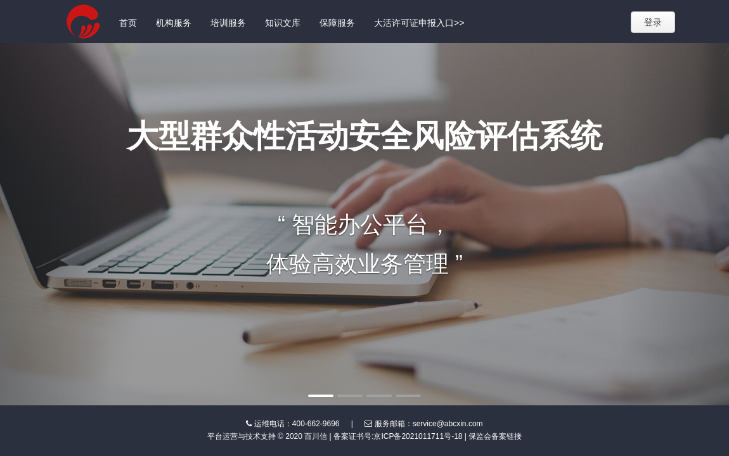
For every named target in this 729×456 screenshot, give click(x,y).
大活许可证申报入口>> (419, 23)
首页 (128, 23)
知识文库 (282, 23)
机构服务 (173, 23)
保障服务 (337, 23)
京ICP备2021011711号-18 (417, 436)
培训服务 (228, 23)
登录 (653, 22)
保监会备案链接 (495, 436)
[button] (55, 224)
